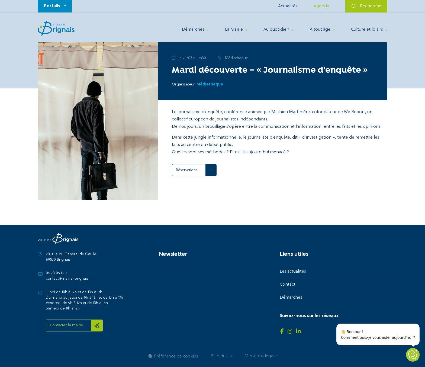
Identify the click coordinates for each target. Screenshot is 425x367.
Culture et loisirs (367, 29)
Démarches (193, 29)
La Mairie (234, 29)
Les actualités (293, 271)
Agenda (321, 6)
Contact (287, 284)
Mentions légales (261, 356)
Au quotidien (276, 29)
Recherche (366, 6)
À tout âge (320, 29)
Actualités (287, 6)
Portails (52, 6)
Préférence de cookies (173, 356)
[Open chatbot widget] (413, 355)
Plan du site (222, 356)
